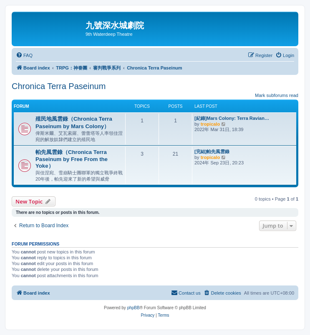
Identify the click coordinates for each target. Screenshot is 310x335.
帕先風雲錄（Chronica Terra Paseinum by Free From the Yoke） (71, 159)
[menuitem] (24, 55)
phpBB (133, 307)
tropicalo (210, 124)
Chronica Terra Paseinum (59, 86)
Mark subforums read (276, 95)
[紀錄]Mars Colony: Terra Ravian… (231, 118)
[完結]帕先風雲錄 (211, 151)
